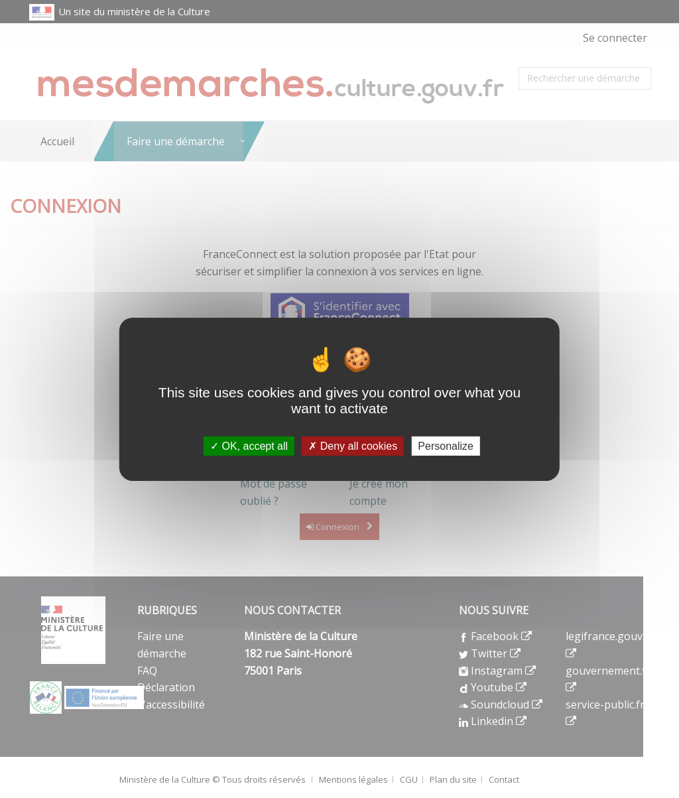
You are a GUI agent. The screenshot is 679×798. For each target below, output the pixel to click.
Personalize (445, 445)
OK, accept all (249, 445)
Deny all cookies (352, 445)
